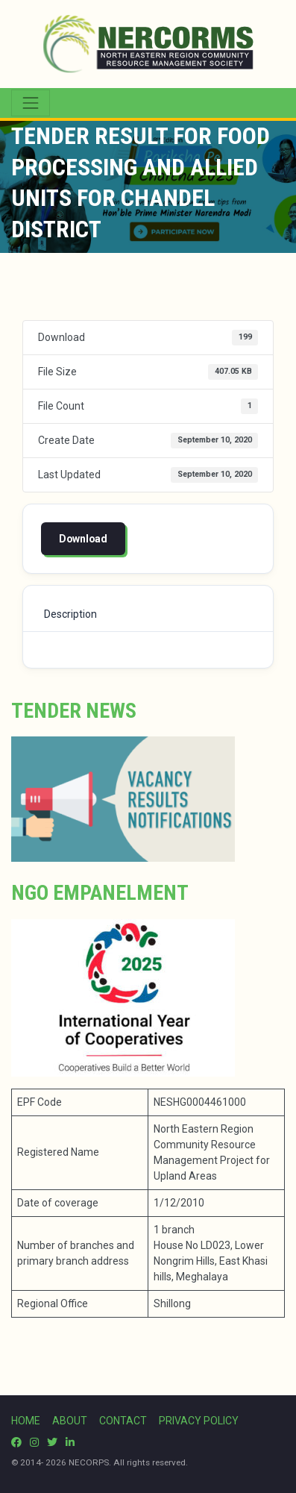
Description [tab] (70, 614)
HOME (25, 1421)
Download (83, 539)
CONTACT (123, 1421)
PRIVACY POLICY (199, 1421)
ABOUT (69, 1421)
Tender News (73, 710)
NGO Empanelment (100, 892)
